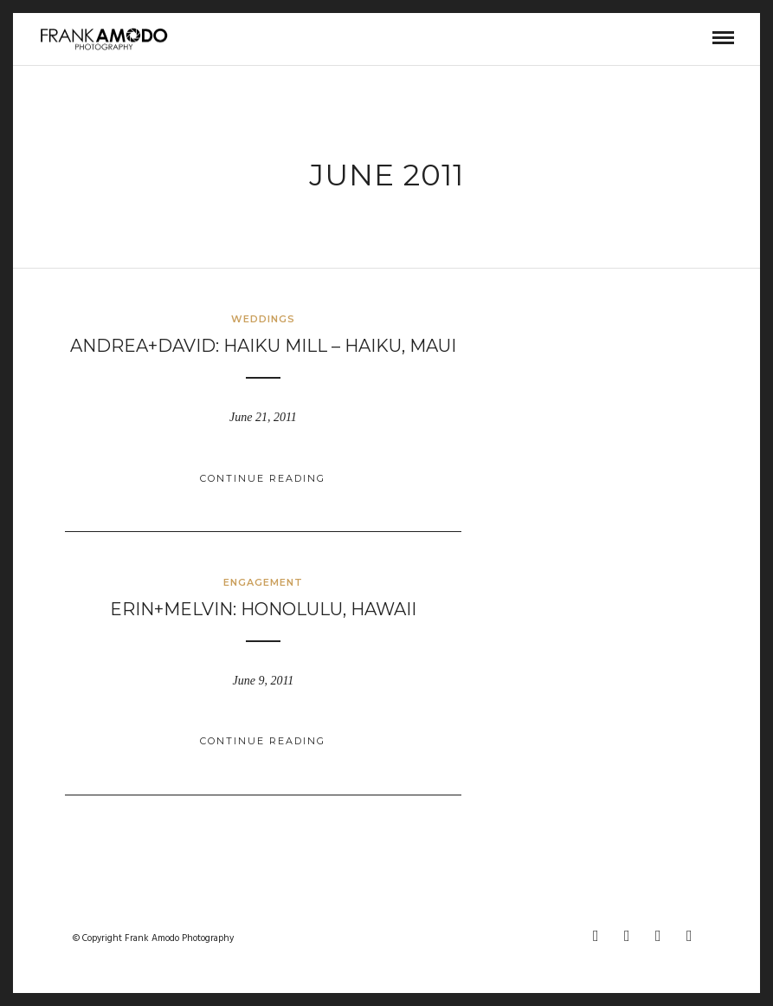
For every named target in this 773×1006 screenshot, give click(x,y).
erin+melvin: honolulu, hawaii (263, 609)
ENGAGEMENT (263, 582)
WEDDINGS (263, 319)
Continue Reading (262, 478)
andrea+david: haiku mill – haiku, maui (263, 345)
